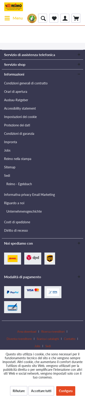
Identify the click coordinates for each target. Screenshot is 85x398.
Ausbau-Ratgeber (16, 100)
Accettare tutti (41, 391)
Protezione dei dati (17, 125)
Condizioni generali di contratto (26, 83)
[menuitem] (13, 18)
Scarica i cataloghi (48, 339)
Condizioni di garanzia (19, 133)
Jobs (7, 150)
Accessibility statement (20, 108)
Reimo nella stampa (17, 159)
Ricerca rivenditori (53, 331)
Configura (66, 391)
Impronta (10, 142)
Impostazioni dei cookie (20, 117)
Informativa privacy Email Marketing (29, 195)
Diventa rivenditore (19, 339)
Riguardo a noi (14, 203)
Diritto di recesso (16, 230)
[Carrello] (75, 18)
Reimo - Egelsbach (19, 184)
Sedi (7, 175)
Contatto (69, 339)
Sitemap (9, 167)
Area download (26, 331)
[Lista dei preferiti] (53, 18)
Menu (14, 17)
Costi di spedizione (17, 222)
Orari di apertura (15, 91)
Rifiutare (19, 391)
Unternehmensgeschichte (24, 211)
